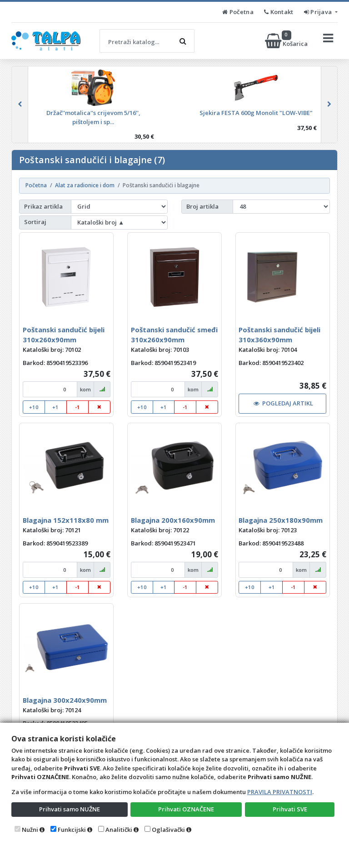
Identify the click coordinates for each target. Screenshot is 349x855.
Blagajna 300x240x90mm (65, 700)
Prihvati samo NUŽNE (69, 809)
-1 (77, 407)
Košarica (287, 41)
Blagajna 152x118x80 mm (66, 520)
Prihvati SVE (290, 809)
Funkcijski (72, 829)
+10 (34, 407)
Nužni (30, 829)
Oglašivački (168, 829)
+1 (55, 407)
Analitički (118, 829)
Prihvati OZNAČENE (186, 809)
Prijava (319, 12)
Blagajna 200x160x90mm (173, 520)
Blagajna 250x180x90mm (281, 520)
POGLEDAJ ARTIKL (284, 403)
